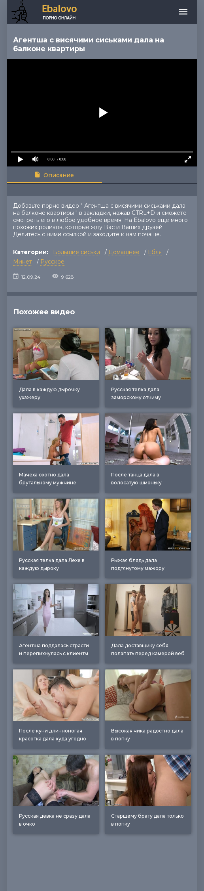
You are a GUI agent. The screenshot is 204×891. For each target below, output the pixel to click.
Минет (22, 261)
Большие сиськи (76, 252)
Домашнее (124, 252)
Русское (52, 261)
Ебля (155, 252)
